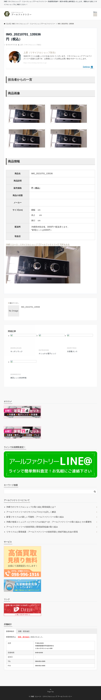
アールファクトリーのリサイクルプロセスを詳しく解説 (31, 512)
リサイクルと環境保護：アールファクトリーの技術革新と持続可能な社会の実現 (42, 532)
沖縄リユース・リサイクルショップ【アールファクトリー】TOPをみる (38, 244)
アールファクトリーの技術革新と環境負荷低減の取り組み (32, 527)
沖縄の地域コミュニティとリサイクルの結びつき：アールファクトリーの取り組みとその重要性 (49, 522)
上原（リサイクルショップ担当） (31, 45)
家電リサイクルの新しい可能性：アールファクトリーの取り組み (35, 517)
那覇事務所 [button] (10, 631)
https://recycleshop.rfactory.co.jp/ (35, 63)
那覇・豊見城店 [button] (24, 631)
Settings (88, 67)
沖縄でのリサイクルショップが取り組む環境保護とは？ (31, 507)
